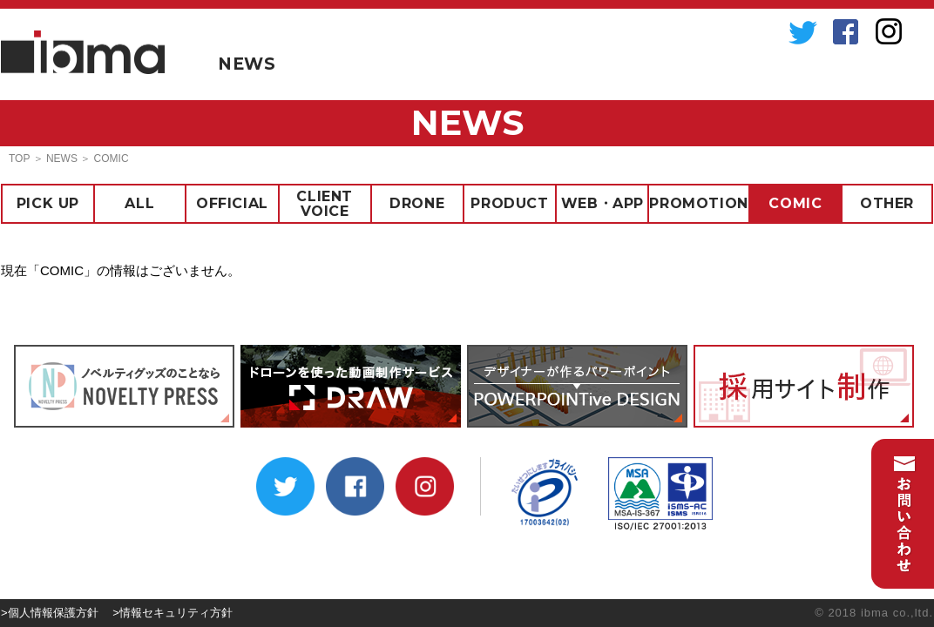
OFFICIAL (232, 203)
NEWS (246, 64)
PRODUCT (509, 203)
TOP (19, 158)
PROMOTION (698, 203)
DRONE (416, 203)
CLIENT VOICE (324, 203)
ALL (139, 203)
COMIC (795, 203)
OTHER (887, 203)
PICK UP (48, 203)
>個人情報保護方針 (49, 612)
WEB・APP (602, 203)
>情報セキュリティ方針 (172, 612)
